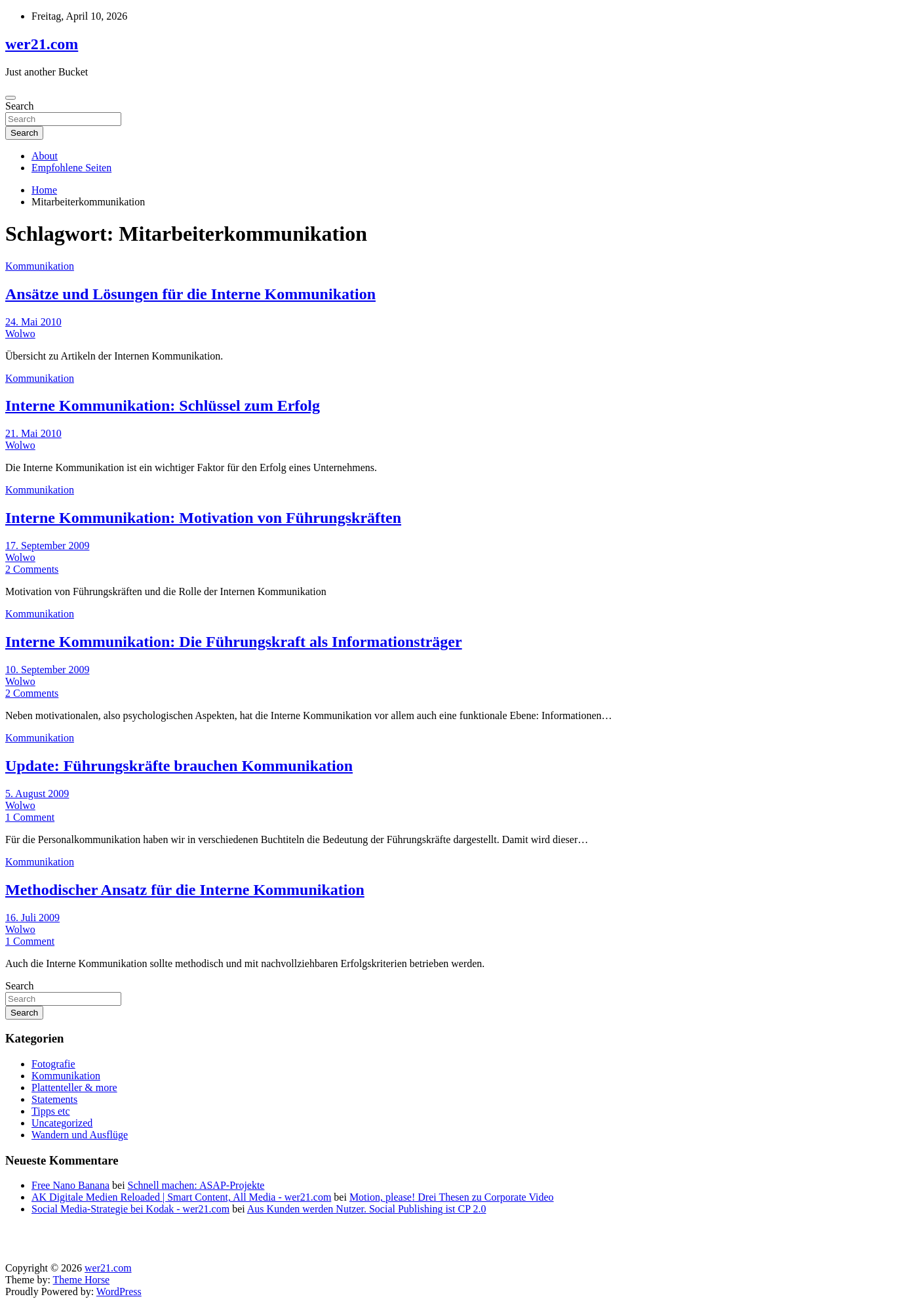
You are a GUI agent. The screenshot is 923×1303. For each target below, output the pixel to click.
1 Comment (29, 817)
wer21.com (41, 43)
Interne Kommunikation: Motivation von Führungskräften (203, 517)
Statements (54, 1099)
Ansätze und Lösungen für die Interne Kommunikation (190, 293)
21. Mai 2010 (33, 433)
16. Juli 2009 (32, 917)
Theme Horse (81, 1279)
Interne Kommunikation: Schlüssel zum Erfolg (162, 405)
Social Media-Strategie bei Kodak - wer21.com (130, 1208)
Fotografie (53, 1063)
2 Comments (31, 569)
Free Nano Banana (70, 1185)
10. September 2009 (47, 669)
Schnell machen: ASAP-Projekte (196, 1185)
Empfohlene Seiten (71, 167)
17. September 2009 (47, 545)
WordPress (119, 1291)
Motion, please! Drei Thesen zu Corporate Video (451, 1197)
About (44, 155)
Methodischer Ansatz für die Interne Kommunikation (184, 889)
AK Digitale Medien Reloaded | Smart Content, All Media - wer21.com (181, 1197)
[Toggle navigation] (10, 98)
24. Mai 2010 (33, 321)
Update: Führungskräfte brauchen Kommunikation (179, 765)
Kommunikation (39, 266)
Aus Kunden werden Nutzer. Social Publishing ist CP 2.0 (366, 1208)
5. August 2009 (37, 793)
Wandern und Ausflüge (79, 1134)
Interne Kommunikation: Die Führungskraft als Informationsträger (233, 641)
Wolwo (20, 333)
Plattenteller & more (74, 1087)
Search (19, 106)
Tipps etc (50, 1111)
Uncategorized (61, 1122)
